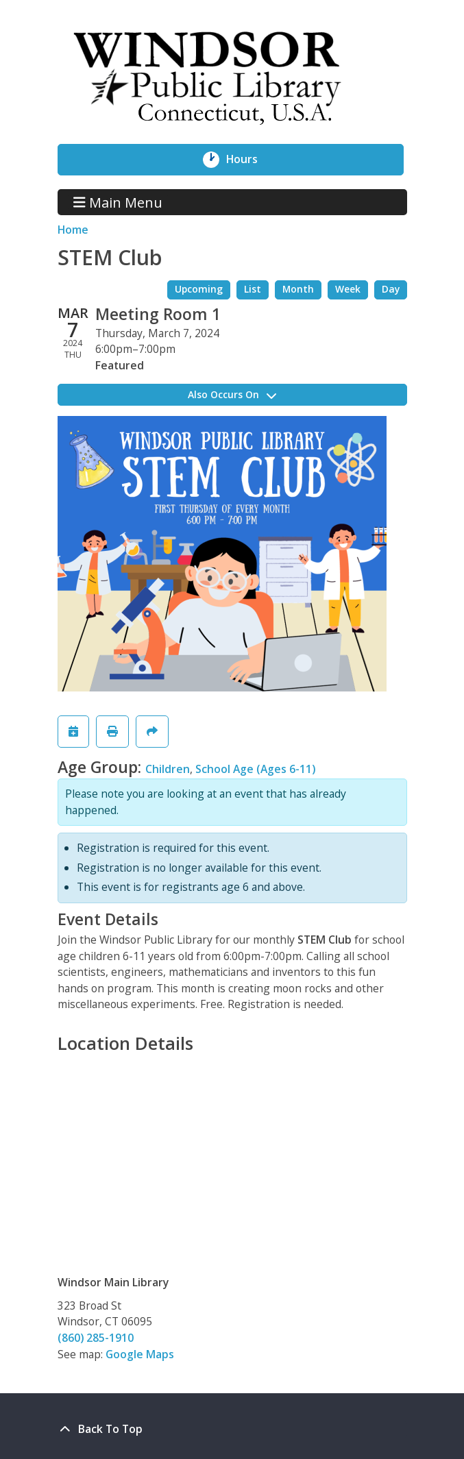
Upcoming (199, 288)
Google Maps (140, 1354)
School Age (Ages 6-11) (255, 768)
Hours (250, 159)
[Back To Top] (232, 1429)
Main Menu (117, 202)
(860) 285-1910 (96, 1337)
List (252, 288)
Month (298, 288)
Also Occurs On (232, 394)
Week (348, 288)
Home (73, 229)
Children (167, 768)
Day (391, 288)
